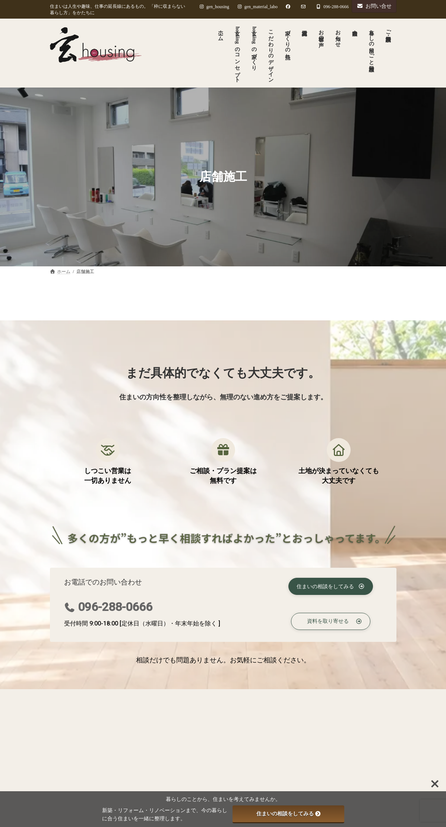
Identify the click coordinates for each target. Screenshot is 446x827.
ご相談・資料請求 (203, 697)
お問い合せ (374, 6)
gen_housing (214, 6)
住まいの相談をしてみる (288, 813)
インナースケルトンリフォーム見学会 (237, 741)
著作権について (146, 697)
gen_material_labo (257, 6)
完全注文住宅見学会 (225, 776)
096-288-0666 (115, 607)
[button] (331, 585)
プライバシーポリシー (84, 697)
